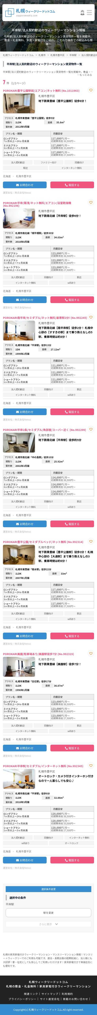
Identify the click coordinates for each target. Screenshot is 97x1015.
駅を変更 (48, 913)
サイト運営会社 (50, 999)
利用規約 (67, 994)
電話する (73, 185)
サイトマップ (50, 994)
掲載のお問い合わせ (75, 999)
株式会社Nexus (23, 192)
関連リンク (31, 994)
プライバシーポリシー (22, 999)
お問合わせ (26, 185)
